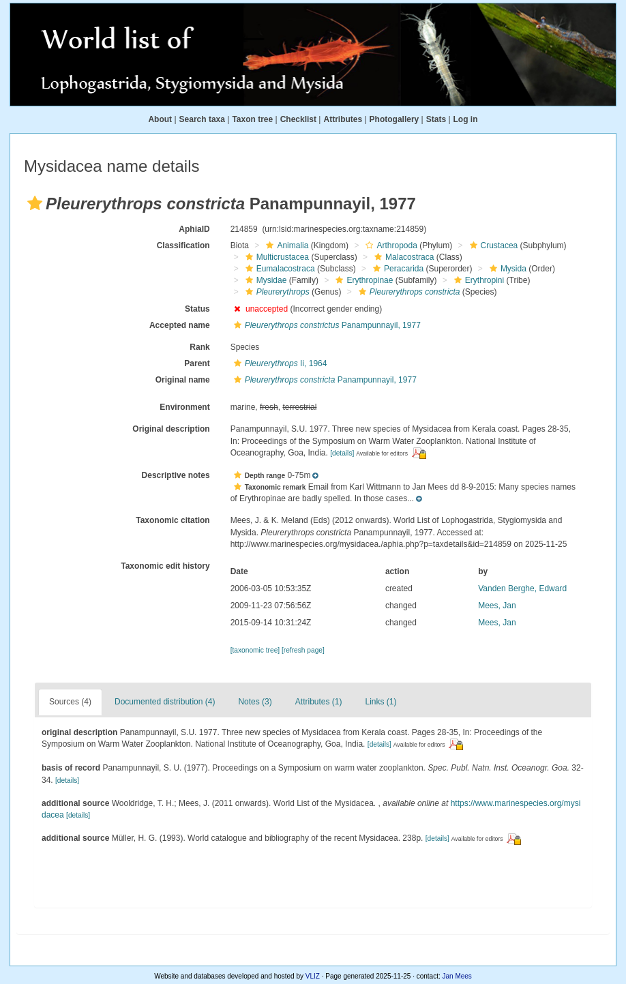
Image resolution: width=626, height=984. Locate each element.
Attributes (342, 119)
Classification (183, 245)
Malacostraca (402, 257)
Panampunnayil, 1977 (325, 325)
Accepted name (179, 325)
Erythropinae (362, 280)
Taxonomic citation (172, 520)
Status (197, 309)
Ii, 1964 (278, 363)
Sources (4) (70, 701)
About (160, 119)
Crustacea (492, 245)
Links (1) (381, 701)
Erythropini (477, 280)
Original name (182, 380)
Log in (465, 119)
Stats (436, 119)
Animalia (285, 245)
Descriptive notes (176, 475)
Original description (170, 429)
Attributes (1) (318, 701)
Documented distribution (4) (165, 701)
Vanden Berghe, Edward (522, 588)
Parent (196, 363)
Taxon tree (252, 119)
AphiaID (194, 229)
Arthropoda (389, 245)
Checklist (298, 119)
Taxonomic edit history (165, 566)
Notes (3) (254, 701)
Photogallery (394, 119)
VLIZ (312, 976)
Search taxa (202, 119)
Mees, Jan (497, 605)
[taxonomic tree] (255, 650)
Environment (184, 407)
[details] (342, 453)
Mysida (506, 268)
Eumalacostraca (278, 268)
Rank (199, 347)
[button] (35, 203)
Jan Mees (457, 976)
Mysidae (264, 280)
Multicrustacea (275, 257)
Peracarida (396, 268)
